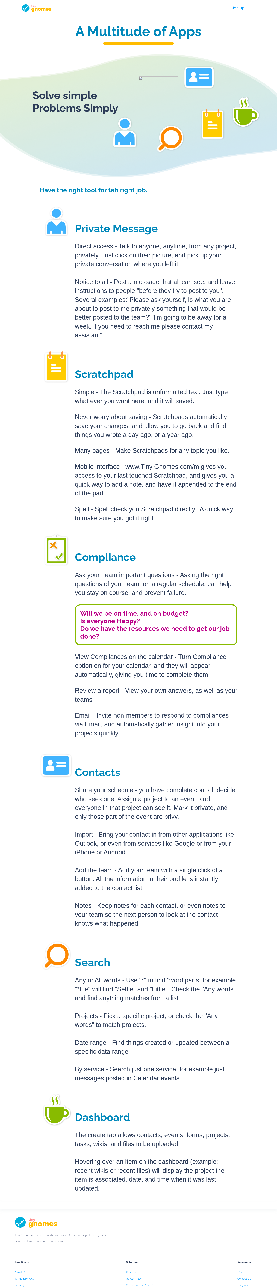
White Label (148, 1258)
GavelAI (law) (149, 1245)
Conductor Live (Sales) (154, 1251)
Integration (187, 1251)
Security (106, 1251)
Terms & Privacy (111, 1245)
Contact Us (187, 1245)
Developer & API (189, 1258)
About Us (106, 1238)
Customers (147, 1238)
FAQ (182, 1238)
